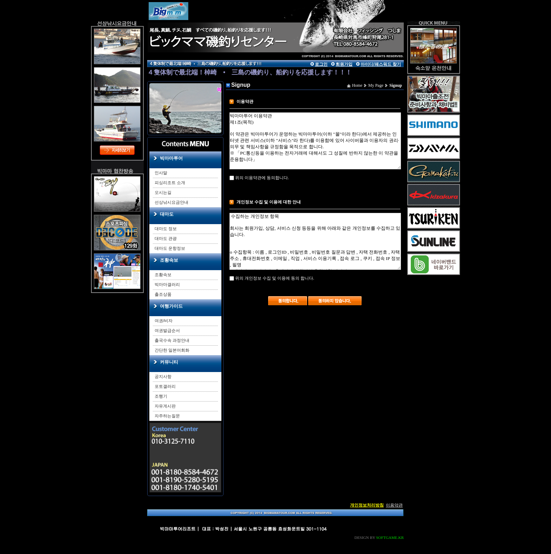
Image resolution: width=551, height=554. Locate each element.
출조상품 (163, 294)
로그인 (321, 64)
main (212, 26)
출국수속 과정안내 (172, 340)
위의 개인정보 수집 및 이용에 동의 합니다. (271, 278)
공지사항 (163, 376)
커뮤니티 (169, 362)
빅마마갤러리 (167, 284)
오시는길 (163, 192)
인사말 (161, 172)
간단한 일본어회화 (172, 350)
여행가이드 (171, 306)
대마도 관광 (166, 238)
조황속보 (169, 260)
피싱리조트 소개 (170, 182)
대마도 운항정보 (170, 248)
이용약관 (394, 505)
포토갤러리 (165, 386)
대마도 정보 (166, 228)
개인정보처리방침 (367, 505)
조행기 (161, 396)
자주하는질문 (167, 415)
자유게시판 (165, 406)
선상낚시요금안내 (171, 202)
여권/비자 (164, 320)
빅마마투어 (171, 158)
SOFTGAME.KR (390, 537)
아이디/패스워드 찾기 (381, 64)
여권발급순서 (167, 330)
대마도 (167, 214)
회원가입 (344, 64)
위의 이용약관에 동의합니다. (259, 177)
